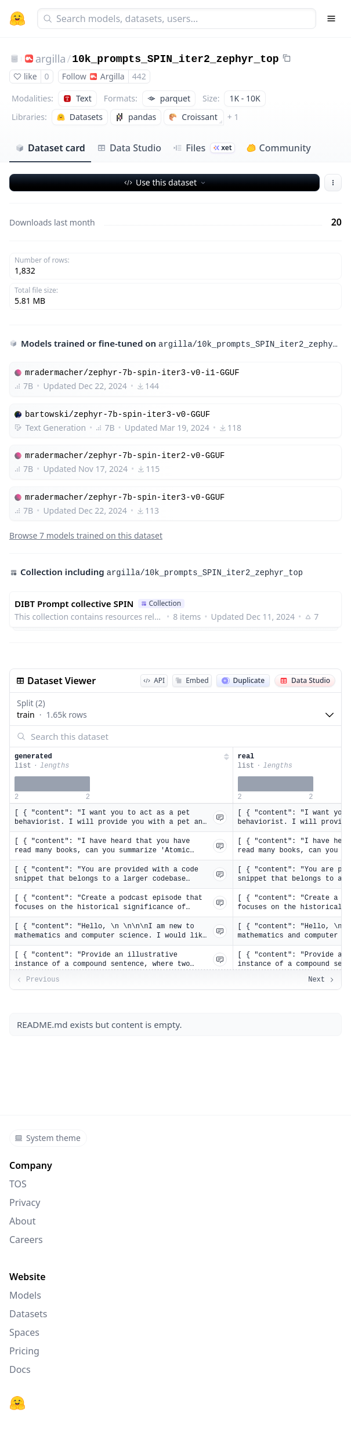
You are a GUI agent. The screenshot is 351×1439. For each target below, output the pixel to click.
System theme (48, 1137)
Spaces (24, 1332)
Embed (191, 680)
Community (279, 147)
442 (139, 76)
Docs (20, 1369)
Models (25, 1295)
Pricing (24, 1350)
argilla (50, 59)
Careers (26, 1239)
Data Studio (129, 147)
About (22, 1221)
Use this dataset (165, 182)
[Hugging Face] (17, 1403)
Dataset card (50, 147)
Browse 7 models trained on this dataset (85, 535)
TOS (18, 1184)
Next (321, 980)
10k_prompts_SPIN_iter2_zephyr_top (175, 59)
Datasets (28, 1313)
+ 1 (233, 116)
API (154, 680)
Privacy (24, 1202)
